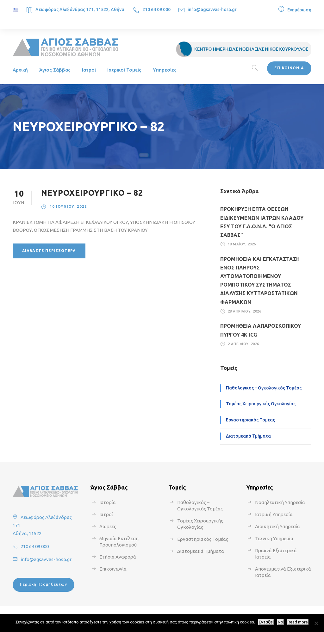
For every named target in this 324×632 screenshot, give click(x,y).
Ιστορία (107, 502)
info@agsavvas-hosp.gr (212, 9)
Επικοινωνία (113, 569)
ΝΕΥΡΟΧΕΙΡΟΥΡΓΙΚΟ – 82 (92, 192)
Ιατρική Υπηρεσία (274, 514)
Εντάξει (266, 622)
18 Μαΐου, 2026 (242, 244)
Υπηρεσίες (165, 70)
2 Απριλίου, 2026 (243, 344)
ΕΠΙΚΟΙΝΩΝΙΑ (289, 68)
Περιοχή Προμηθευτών (43, 584)
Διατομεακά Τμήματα (248, 436)
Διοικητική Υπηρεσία (277, 526)
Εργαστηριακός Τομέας (250, 419)
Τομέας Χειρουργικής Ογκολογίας (261, 403)
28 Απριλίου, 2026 (244, 311)
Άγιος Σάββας (55, 70)
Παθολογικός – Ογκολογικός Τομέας (264, 387)
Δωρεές (107, 526)
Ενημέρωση (299, 9)
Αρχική (20, 70)
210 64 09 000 (156, 9)
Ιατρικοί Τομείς (124, 70)
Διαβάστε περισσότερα (49, 251)
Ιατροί (89, 70)
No (280, 622)
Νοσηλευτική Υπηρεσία (280, 502)
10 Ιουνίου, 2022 (68, 206)
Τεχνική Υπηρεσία (274, 538)
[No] (316, 623)
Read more (298, 622)
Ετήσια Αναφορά (117, 556)
